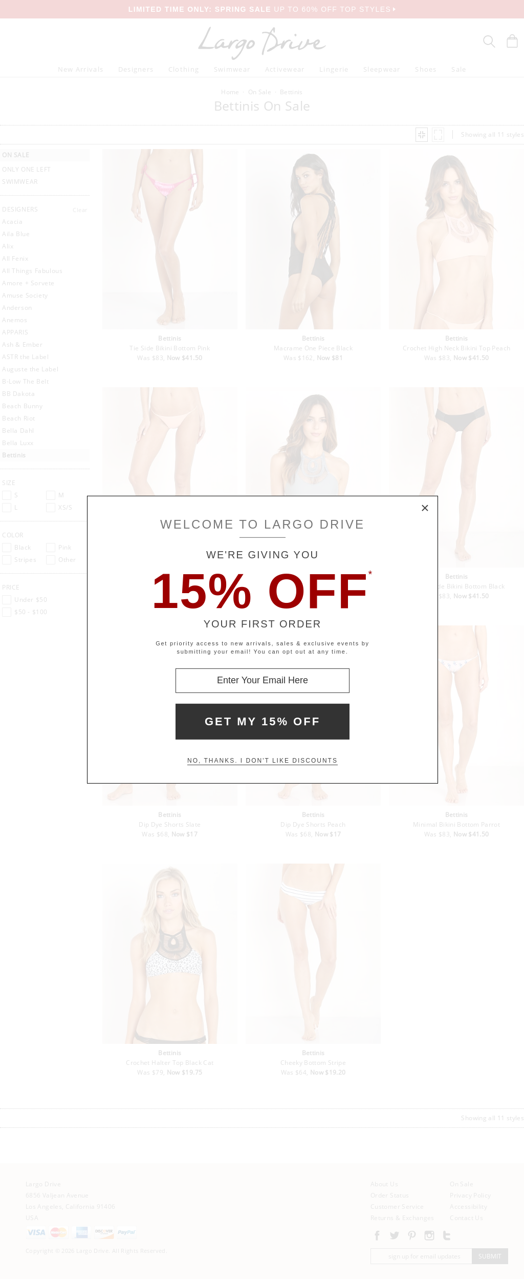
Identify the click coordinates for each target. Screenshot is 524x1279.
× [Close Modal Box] (425, 508)
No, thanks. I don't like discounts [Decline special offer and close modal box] (262, 760)
